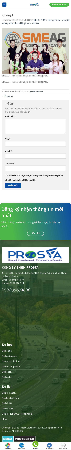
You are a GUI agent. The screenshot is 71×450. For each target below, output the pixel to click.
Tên (7, 139)
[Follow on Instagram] (9, 290)
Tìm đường (7, 446)
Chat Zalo (21, 446)
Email (8, 151)
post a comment (36, 92)
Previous (7, 96)
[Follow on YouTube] (28, 290)
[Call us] (18, 290)
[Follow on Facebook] (4, 290)
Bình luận (10, 116)
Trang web (10, 163)
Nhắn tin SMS (63, 446)
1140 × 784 (39, 20)
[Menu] (4, 4)
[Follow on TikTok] (13, 290)
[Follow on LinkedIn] (23, 290)
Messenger (49, 446)
